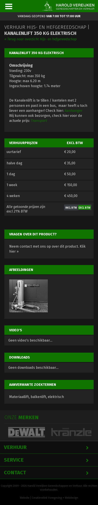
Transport (39, 121)
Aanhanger (74, 111)
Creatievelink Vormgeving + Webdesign (55, 497)
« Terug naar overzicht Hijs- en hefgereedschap (40, 39)
